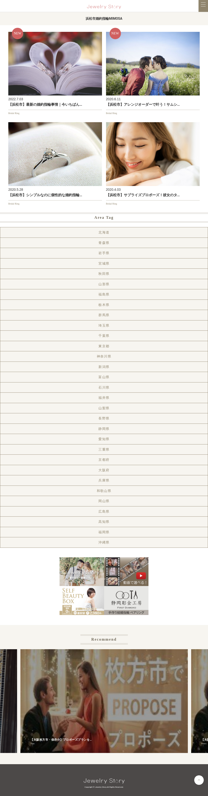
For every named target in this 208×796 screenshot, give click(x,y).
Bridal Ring (13, 113)
